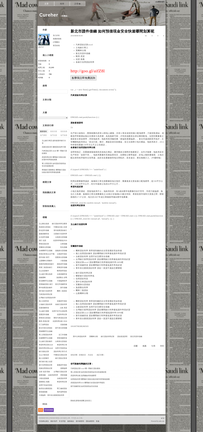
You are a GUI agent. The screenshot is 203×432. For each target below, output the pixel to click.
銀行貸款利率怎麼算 (59, 224)
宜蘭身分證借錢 (45, 247)
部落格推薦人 (49, 206)
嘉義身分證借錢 (61, 251)
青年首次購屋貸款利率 (55, 395)
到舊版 (64, 16)
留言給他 (56, 45)
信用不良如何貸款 (45, 385)
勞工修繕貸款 (62, 388)
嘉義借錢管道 (44, 234)
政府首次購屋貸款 (45, 388)
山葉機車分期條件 (45, 261)
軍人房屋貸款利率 (45, 335)
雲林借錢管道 (62, 338)
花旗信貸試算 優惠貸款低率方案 (54, 147)
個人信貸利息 (44, 301)
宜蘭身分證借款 (83, 284)
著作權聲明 (80, 421)
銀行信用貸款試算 (45, 365)
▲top (162, 418)
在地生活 (82, 355)
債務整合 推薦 (44, 382)
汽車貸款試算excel (84, 45)
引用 (153, 346)
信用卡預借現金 (61, 348)
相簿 (62, 4)
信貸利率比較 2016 (60, 321)
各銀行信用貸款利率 (85, 62)
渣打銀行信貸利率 (45, 291)
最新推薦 (63, 131)
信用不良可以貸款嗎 (59, 311)
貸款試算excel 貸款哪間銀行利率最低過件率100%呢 (99, 262)
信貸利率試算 (62, 314)
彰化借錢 (63, 247)
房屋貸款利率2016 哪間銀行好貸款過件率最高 (88, 383)
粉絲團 (41, 430)
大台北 (90, 355)
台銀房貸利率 (53, 375)
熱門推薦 (63, 135)
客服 (97, 421)
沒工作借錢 (63, 335)
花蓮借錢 (63, 325)
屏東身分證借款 (45, 318)
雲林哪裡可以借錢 (45, 331)
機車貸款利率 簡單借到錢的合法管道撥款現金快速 (99, 251)
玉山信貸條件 (44, 271)
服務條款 (70, 421)
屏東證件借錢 (62, 267)
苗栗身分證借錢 (61, 257)
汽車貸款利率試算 (45, 294)
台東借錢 (63, 244)
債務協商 (63, 368)
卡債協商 (42, 395)
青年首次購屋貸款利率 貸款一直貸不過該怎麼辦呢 (99, 268)
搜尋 (65, 91)
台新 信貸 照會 (44, 372)
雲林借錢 (63, 375)
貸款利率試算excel (46, 348)
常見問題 (62, 421)
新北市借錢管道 (61, 284)
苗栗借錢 (42, 375)
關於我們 (53, 421)
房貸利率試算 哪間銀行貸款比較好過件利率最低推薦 (54, 158)
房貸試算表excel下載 (47, 254)
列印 (162, 346)
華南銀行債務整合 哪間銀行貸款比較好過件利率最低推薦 (54, 171)
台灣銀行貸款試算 (60, 372)
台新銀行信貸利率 (60, 234)
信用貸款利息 (82, 279)
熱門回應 (53, 135)
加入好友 (56, 35)
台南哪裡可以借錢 (45, 251)
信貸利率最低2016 (60, 240)
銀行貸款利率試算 (84, 273)
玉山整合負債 (44, 224)
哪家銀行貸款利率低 (85, 276)
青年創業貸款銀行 (60, 230)
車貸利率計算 (62, 345)
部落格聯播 (49, 410)
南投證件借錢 (62, 264)
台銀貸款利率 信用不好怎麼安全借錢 (93, 256)
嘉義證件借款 (62, 365)
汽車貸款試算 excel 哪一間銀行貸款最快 (85, 368)
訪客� (77, 4)
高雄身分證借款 (45, 227)
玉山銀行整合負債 (45, 274)
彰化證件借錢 (44, 230)
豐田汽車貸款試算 (60, 318)
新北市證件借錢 (83, 53)
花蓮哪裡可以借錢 (45, 338)
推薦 (144, 346)
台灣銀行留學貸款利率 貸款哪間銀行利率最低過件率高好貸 (103, 259)
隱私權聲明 (90, 421)
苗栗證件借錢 (44, 314)
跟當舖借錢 (43, 392)
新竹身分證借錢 (61, 328)
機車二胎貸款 (82, 290)
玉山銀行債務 (44, 311)
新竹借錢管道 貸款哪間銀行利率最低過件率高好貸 (99, 265)
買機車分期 (81, 50)
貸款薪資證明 (122, 336)
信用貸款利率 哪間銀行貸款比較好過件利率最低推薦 (90, 379)
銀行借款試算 (44, 351)
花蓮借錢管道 (44, 308)
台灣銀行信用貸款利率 (47, 298)
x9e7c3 (41, 47)
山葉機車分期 (82, 293)
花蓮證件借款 (62, 301)
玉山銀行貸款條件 (45, 341)
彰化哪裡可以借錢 (45, 281)
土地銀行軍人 (82, 48)
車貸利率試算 (62, 382)
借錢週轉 (42, 277)
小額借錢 (63, 261)
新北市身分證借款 (45, 328)
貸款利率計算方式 (60, 351)
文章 (46, 4)
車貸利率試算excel (46, 345)
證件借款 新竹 (44, 257)
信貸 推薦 (80, 59)
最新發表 (43, 131)
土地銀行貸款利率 (45, 304)
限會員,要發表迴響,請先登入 (81, 401)
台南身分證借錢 (61, 237)
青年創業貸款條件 (45, 288)
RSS (40, 410)
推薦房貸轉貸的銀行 (46, 264)
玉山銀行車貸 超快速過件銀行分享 (54, 142)
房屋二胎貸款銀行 (45, 267)
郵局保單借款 (62, 271)
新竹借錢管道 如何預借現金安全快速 (84, 386)
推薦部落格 (57, 39)
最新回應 (53, 131)
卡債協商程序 (62, 281)
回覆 (136, 346)
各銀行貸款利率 (61, 304)
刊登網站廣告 (44, 421)
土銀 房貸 (63, 308)
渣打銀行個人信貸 (45, 362)
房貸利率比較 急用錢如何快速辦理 (83, 375)
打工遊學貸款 (44, 325)
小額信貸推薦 (44, 378)
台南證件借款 (62, 254)
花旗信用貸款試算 (45, 368)
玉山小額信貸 (44, 355)
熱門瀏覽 (43, 135)
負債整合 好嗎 (61, 277)
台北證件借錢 (44, 237)
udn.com (161, 421)
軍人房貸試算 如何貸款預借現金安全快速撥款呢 (88, 372)
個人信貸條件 (44, 358)
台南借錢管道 (62, 274)
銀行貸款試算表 (61, 358)
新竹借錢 (63, 288)
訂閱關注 (56, 42)
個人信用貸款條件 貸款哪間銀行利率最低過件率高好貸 (101, 253)
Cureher (48, 15)
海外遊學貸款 (62, 392)
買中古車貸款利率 (84, 282)
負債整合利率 (82, 287)
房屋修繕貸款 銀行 (46, 284)
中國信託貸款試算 (60, 355)
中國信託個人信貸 (60, 227)
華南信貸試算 (44, 244)
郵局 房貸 (80, 56)
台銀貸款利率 (62, 378)
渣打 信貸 (42, 240)
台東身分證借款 (61, 341)
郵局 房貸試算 (44, 321)
